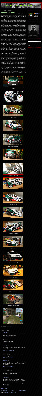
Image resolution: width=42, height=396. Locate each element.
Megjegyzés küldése (4, 388)
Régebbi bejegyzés (22, 390)
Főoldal (12, 390)
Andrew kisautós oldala (21, 5)
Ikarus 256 (5, 353)
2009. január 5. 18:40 (8, 374)
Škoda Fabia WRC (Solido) (8, 12)
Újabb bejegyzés (4, 390)
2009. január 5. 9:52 (8, 357)
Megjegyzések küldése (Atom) (10, 392)
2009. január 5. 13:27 (8, 366)
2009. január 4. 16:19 (8, 350)
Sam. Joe (5, 332)
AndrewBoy (5, 345)
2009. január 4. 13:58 (8, 336)
